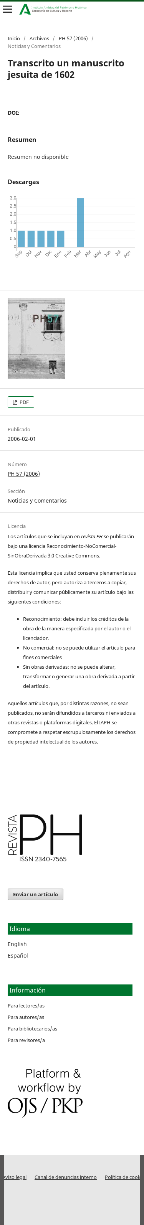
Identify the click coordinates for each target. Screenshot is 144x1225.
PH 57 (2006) (73, 38)
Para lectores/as (26, 1005)
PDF (23, 402)
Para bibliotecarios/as (32, 1028)
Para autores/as (26, 1017)
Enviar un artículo (35, 894)
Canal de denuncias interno (66, 1177)
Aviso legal (14, 1177)
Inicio (14, 38)
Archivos (39, 38)
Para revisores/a (26, 1040)
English (17, 944)
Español (18, 955)
